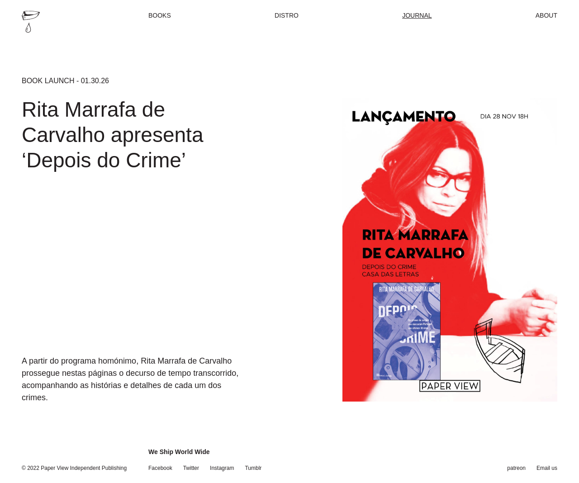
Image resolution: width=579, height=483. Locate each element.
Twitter (191, 468)
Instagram (222, 468)
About (546, 15)
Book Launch (48, 81)
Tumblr (253, 468)
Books (159, 15)
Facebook (160, 468)
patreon (516, 468)
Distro (287, 15)
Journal (417, 15)
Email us (546, 468)
